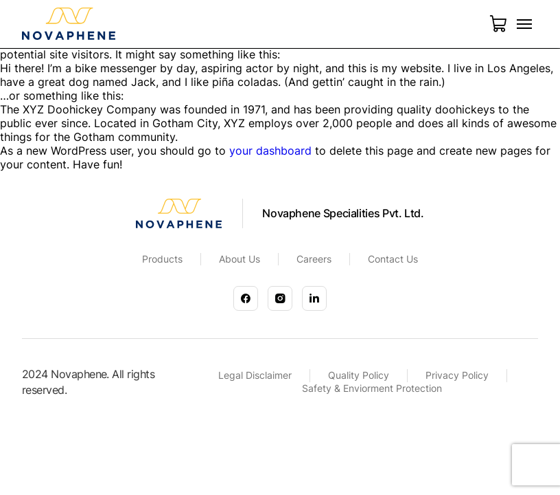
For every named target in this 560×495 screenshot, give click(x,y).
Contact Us (393, 259)
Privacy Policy (457, 375)
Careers (313, 259)
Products (162, 259)
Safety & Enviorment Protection (372, 388)
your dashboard (270, 150)
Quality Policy (358, 375)
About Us (239, 259)
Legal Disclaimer (255, 375)
